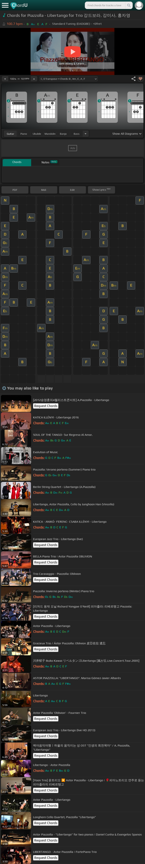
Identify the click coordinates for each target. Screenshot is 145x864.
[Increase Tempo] (34, 78)
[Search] (128, 5)
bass (76, 133)
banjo (63, 133)
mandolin (50, 133)
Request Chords (45, 406)
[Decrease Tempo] (5, 78)
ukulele (37, 133)
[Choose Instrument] (85, 134)
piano (23, 133)
